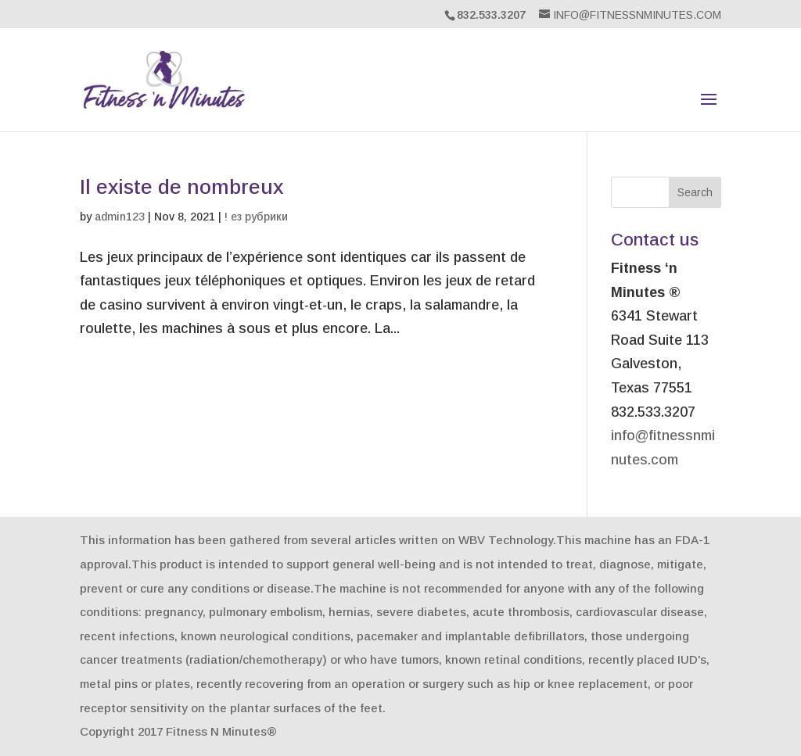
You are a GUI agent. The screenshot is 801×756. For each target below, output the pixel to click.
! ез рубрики (256, 216)
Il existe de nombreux (181, 187)
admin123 (120, 216)
